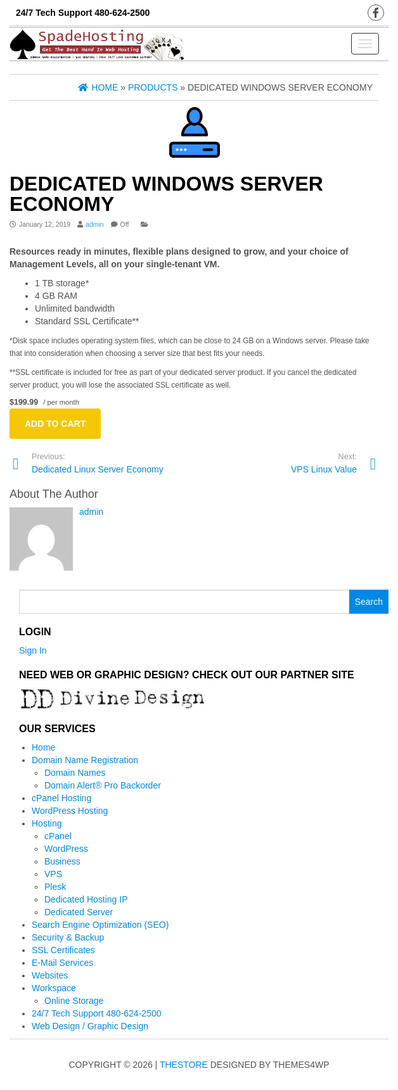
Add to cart (55, 424)
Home (43, 747)
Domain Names (74, 773)
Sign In (33, 650)
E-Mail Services (62, 963)
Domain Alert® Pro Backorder (102, 785)
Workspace (54, 988)
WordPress (66, 849)
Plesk (55, 887)
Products (153, 87)
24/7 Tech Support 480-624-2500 (96, 1013)
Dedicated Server (78, 912)
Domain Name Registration (85, 760)
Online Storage (73, 1001)
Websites (50, 975)
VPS (53, 874)
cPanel (58, 836)
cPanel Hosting (61, 798)
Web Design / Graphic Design (90, 1026)
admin (95, 224)
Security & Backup (68, 937)
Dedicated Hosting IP (86, 899)
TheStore (184, 1065)
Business (62, 861)
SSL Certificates (63, 950)
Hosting (46, 823)
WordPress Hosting (70, 811)
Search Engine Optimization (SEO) (100, 925)
